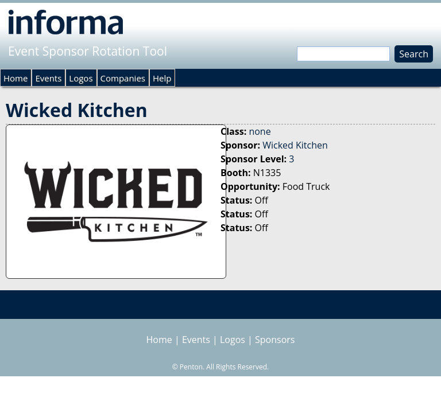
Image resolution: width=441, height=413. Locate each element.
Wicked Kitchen (295, 145)
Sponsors (275, 339)
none (259, 131)
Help (162, 78)
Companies (122, 78)
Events (48, 78)
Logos (80, 78)
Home (15, 78)
